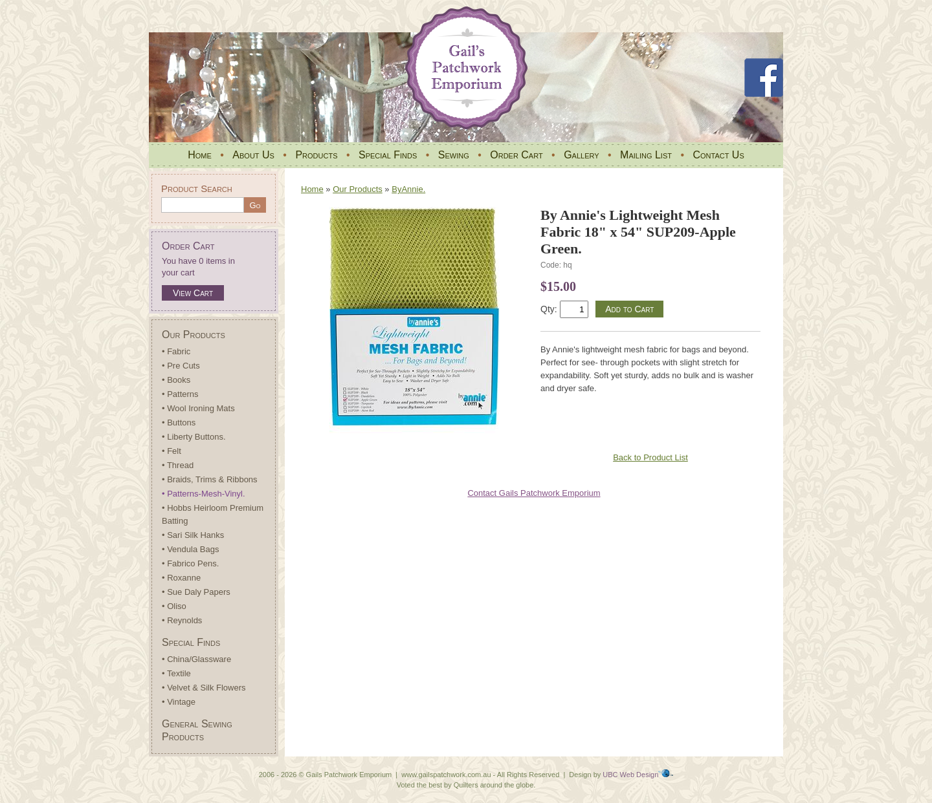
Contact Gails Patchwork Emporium (533, 493)
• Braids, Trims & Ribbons (210, 479)
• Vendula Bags (190, 549)
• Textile (176, 673)
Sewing (453, 154)
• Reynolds (182, 620)
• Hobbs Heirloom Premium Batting (212, 514)
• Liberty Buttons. (194, 437)
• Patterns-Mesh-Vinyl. (203, 493)
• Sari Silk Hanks (193, 535)
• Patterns (180, 394)
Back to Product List (650, 457)
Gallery (581, 154)
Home (200, 154)
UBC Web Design (630, 774)
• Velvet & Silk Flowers (204, 687)
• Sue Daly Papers (196, 592)
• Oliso (174, 606)
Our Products (193, 334)
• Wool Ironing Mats (198, 408)
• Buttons (178, 422)
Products (316, 154)
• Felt (171, 451)
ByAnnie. (408, 189)
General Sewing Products (197, 730)
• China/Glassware (196, 659)
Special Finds (388, 154)
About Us (253, 154)
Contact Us (718, 154)
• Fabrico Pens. (190, 563)
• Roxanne (181, 578)
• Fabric (176, 351)
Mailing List (646, 154)
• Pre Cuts (181, 365)
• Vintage (178, 702)
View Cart (193, 293)
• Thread (178, 465)
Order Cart (516, 154)
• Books (176, 380)
